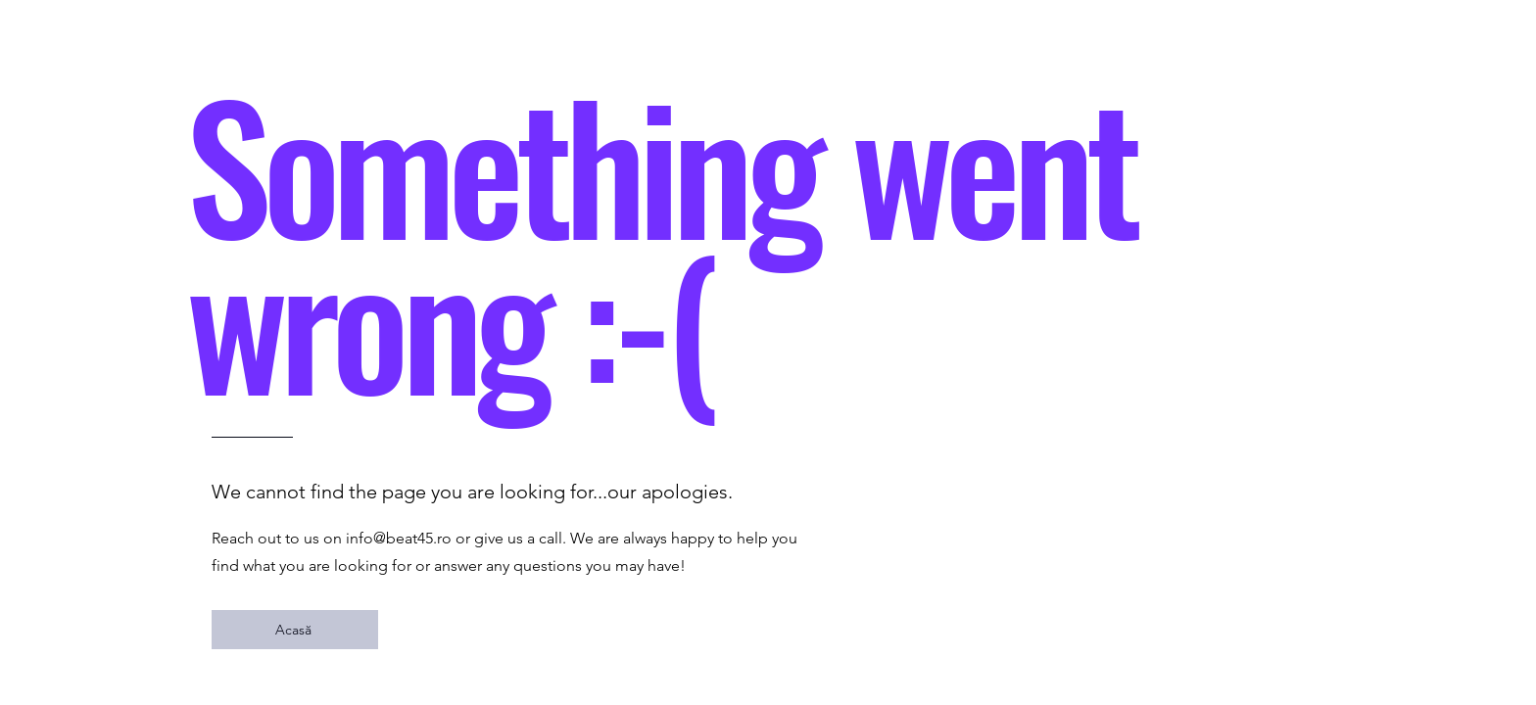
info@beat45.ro (399, 538)
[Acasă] (295, 629)
